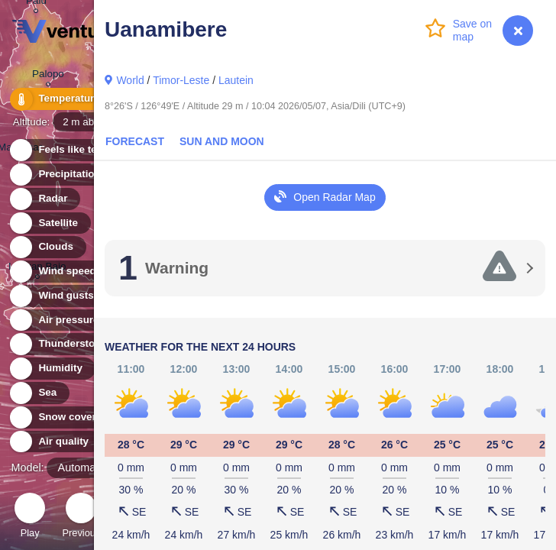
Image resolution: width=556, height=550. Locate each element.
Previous (81, 518)
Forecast (134, 141)
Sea (39, 393)
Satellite (49, 223)
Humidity (51, 369)
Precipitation (61, 174)
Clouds (47, 247)
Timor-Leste (181, 80)
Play (30, 518)
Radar (44, 199)
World (130, 80)
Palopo (48, 76)
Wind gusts (57, 296)
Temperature (60, 99)
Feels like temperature (84, 150)
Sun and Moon (221, 141)
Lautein (236, 80)
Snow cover (58, 417)
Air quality (55, 442)
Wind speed (58, 271)
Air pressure (60, 320)
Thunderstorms (67, 344)
